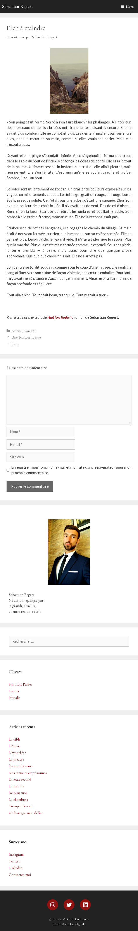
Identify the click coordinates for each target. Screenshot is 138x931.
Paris (15, 344)
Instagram (16, 854)
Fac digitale (77, 924)
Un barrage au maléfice (26, 813)
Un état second (20, 779)
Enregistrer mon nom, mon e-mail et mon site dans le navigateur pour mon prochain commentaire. (71, 470)
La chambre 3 (18, 799)
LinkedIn (15, 868)
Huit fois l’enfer (20, 684)
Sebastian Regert (17, 6)
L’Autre (14, 746)
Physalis (15, 697)
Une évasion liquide (26, 337)
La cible (15, 739)
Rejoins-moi (18, 792)
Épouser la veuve (21, 766)
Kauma (14, 691)
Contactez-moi (20, 874)
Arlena (17, 331)
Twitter (14, 861)
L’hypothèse (17, 752)
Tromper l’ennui (21, 806)
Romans (30, 331)
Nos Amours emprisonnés (28, 773)
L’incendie (16, 786)
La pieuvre (16, 759)
